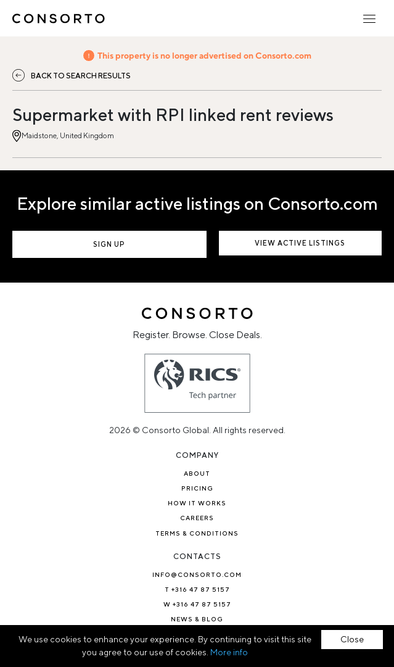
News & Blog (197, 619)
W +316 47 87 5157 (197, 604)
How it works (197, 503)
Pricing (197, 488)
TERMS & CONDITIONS (197, 533)
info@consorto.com (197, 574)
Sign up (109, 244)
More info (229, 652)
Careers (197, 517)
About (197, 473)
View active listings (300, 243)
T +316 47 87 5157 (197, 589)
